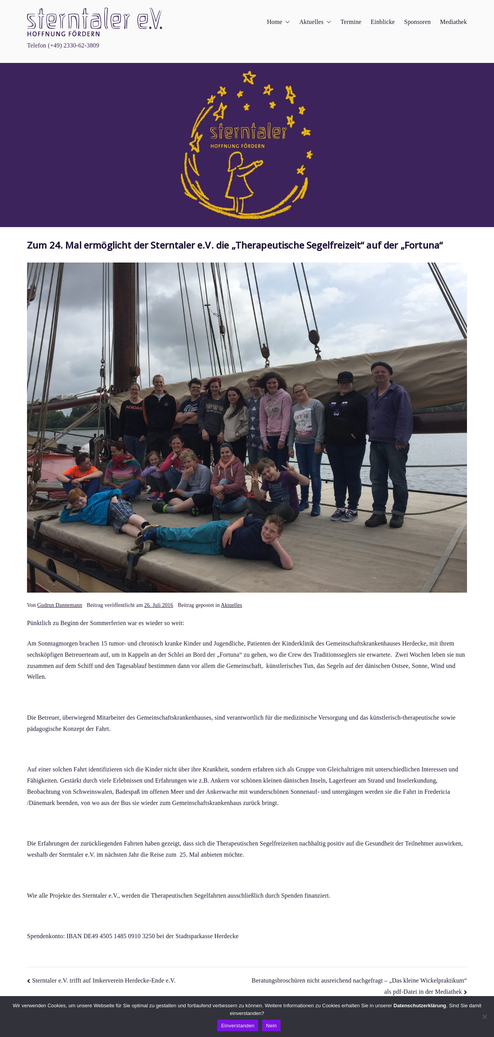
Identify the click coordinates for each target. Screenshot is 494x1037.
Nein (271, 1026)
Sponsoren (417, 22)
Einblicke (382, 22)
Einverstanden (237, 1026)
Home (278, 22)
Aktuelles (315, 22)
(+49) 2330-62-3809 (73, 45)
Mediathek (453, 22)
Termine (350, 22)
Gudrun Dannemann (59, 605)
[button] (286, 22)
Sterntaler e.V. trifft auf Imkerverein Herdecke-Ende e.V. (104, 980)
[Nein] (484, 1016)
